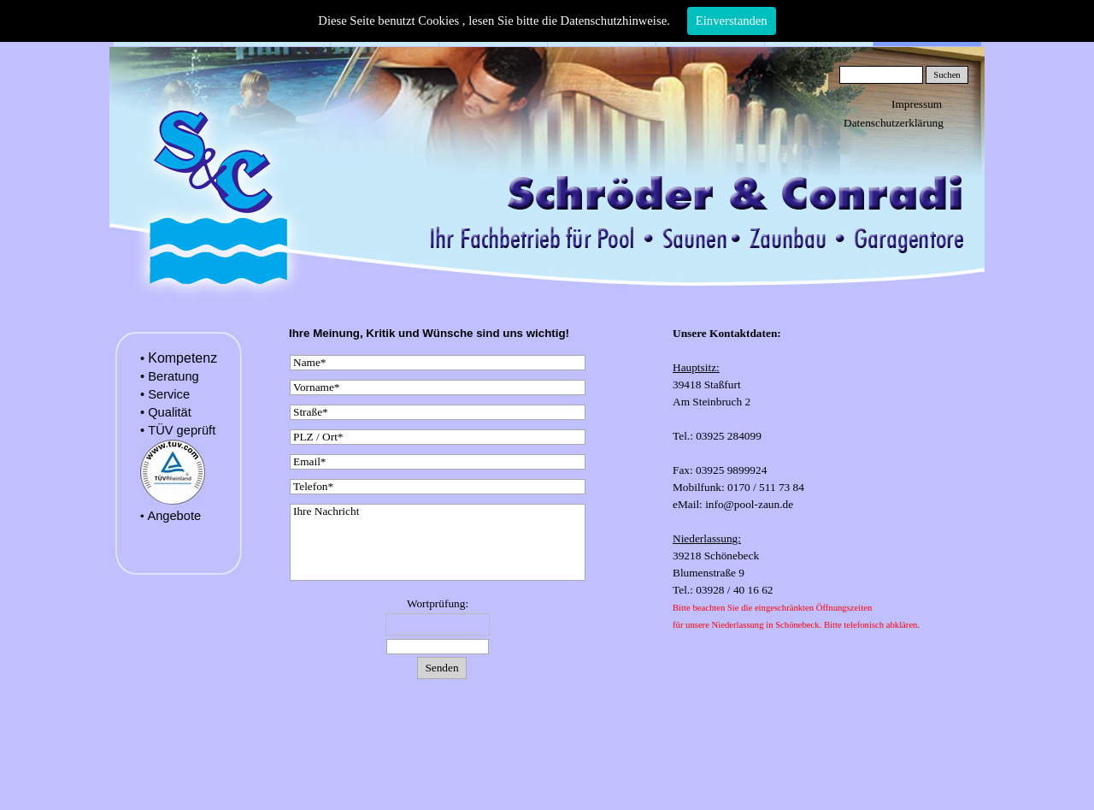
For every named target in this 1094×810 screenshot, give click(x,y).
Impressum (916, 104)
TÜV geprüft (181, 430)
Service (169, 394)
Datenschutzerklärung (894, 122)
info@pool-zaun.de (748, 504)
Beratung (173, 376)
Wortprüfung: (437, 603)
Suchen (946, 75)
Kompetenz (182, 358)
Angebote (174, 516)
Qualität (169, 412)
